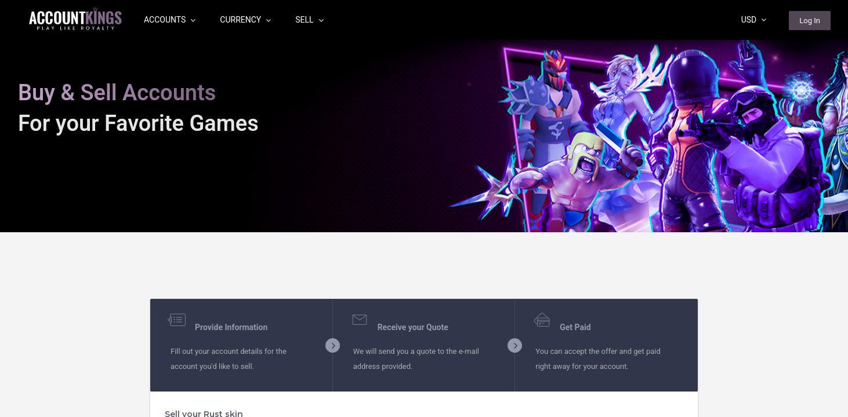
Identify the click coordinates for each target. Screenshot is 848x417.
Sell (309, 19)
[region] (424, 208)
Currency (245, 19)
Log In (809, 20)
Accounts (169, 19)
